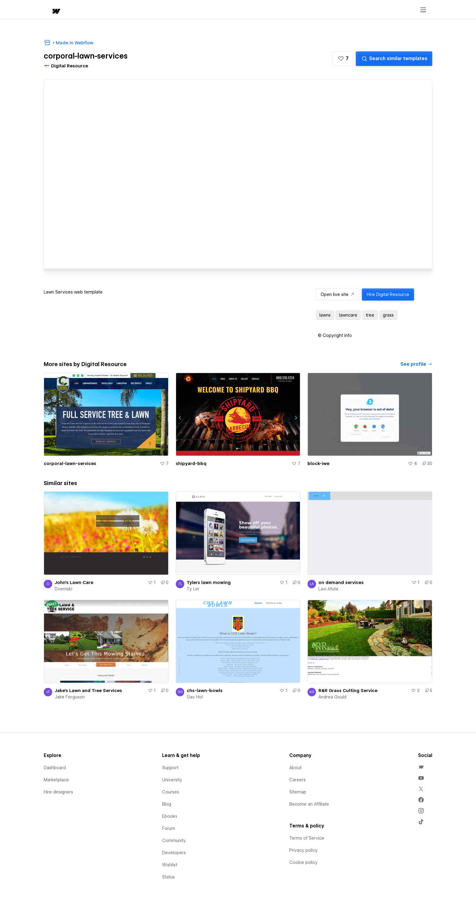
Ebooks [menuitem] (169, 816)
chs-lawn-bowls (205, 690)
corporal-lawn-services (70, 463)
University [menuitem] (172, 779)
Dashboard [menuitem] (55, 767)
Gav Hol (195, 697)
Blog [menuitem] (166, 804)
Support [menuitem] (170, 767)
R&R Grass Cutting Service (347, 690)
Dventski (63, 588)
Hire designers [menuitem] (58, 792)
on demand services (341, 582)
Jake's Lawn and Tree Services (88, 690)
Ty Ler (193, 588)
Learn (135, 9)
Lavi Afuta (328, 588)
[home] (50, 10)
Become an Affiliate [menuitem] (309, 804)
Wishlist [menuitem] (169, 864)
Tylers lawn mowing (209, 582)
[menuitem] (421, 767)
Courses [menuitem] (170, 792)
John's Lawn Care (74, 582)
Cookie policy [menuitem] (303, 862)
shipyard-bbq (191, 463)
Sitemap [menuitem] (297, 792)
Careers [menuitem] (297, 779)
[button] (73, 9)
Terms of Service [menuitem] (306, 838)
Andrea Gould (332, 697)
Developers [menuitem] (174, 852)
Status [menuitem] (168, 877)
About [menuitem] (295, 767)
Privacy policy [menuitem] (303, 850)
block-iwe (318, 463)
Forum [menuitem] (168, 828)
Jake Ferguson (70, 697)
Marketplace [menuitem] (56, 779)
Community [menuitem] (174, 840)
